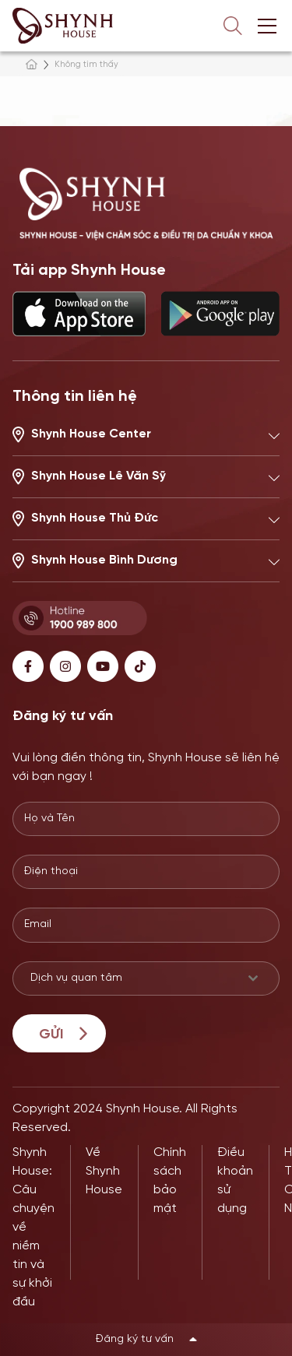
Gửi (51, 1035)
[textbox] (131, 978)
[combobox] (146, 978)
